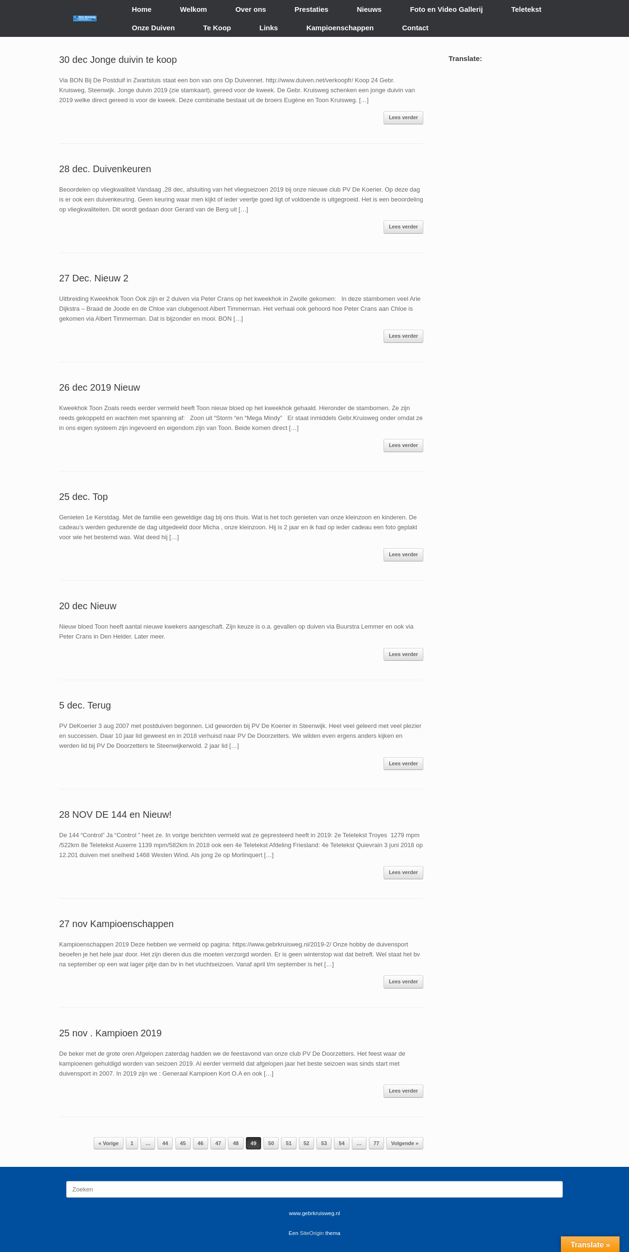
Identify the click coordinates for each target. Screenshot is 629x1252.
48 (235, 1143)
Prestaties (312, 9)
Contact (415, 28)
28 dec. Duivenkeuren (105, 169)
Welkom (193, 9)
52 (306, 1143)
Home (142, 9)
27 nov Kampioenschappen (116, 924)
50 (271, 1143)
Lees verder (403, 117)
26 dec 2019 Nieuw (99, 387)
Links (269, 28)
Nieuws (369, 9)
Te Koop (217, 28)
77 (376, 1143)
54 (341, 1143)
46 (200, 1143)
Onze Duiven (153, 28)
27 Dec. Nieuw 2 (94, 278)
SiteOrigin (312, 1233)
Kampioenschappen (340, 28)
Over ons (251, 9)
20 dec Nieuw (87, 606)
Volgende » (405, 1143)
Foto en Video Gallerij (446, 9)
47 (218, 1143)
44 (165, 1143)
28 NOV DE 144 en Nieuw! (115, 814)
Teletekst (526, 9)
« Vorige (108, 1143)
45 (183, 1143)
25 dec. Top (83, 496)
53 (324, 1143)
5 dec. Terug (85, 705)
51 (288, 1143)
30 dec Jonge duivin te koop (118, 59)
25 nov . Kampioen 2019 (110, 1033)
